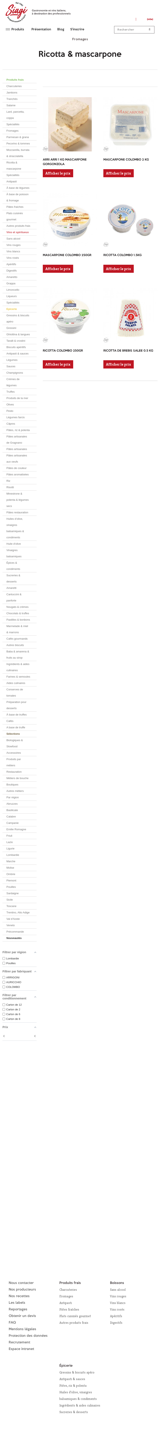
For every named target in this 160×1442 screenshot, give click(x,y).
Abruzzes (12, 803)
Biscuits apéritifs (16, 347)
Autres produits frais (18, 225)
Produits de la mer (17, 398)
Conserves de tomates (14, 692)
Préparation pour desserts (16, 705)
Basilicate (12, 810)
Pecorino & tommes (18, 143)
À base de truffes (16, 714)
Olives (10, 404)
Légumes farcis (15, 417)
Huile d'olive (13, 543)
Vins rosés (12, 257)
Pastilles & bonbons (18, 619)
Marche (10, 861)
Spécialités (12, 124)
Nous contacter (21, 1283)
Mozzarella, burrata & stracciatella (17, 153)
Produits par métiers (13, 762)
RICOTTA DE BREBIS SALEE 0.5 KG (128, 351)
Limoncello (12, 289)
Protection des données (28, 1335)
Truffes (10, 391)
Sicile (9, 899)
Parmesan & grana (17, 137)
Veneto (10, 925)
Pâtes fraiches (14, 206)
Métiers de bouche (17, 778)
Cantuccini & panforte (13, 597)
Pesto (9, 410)
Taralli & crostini (15, 340)
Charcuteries (14, 86)
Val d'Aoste (13, 918)
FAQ (12, 1322)
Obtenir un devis (22, 1316)
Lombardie (12, 854)
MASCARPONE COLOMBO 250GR (67, 255)
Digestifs (11, 270)
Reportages (18, 1309)
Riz (8, 480)
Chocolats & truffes (17, 613)
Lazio (9, 842)
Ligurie (10, 848)
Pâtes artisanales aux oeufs (16, 458)
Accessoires (13, 752)
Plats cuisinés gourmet (14, 216)
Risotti (10, 487)
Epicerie (11, 309)
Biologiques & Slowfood (14, 743)
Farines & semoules (18, 676)
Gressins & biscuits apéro (17, 318)
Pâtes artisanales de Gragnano (16, 439)
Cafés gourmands (17, 638)
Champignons (14, 372)
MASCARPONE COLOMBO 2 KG (126, 159)
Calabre (11, 816)
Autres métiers (15, 790)
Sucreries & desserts (13, 578)
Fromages (12, 130)
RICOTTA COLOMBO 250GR (63, 351)
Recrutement (19, 1342)
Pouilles (11, 886)
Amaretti (11, 587)
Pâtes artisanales (16, 449)
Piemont (11, 880)
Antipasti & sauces (17, 353)
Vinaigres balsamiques (13, 553)
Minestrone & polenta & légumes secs (17, 500)
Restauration (14, 771)
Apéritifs (11, 264)
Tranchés (12, 98)
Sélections (13, 733)
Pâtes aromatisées (17, 474)
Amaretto (11, 277)
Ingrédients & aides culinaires (17, 667)
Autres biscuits (15, 645)
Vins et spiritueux (17, 232)
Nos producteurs (22, 1289)
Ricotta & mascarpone (13, 165)
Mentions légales (22, 1329)
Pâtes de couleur (16, 468)
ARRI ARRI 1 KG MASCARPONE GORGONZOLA (65, 162)
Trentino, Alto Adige (18, 912)
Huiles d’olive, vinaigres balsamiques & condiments (15, 528)
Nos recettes (19, 1296)
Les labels (17, 1302)
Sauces (10, 366)
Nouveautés (14, 938)
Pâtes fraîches (69, 1309)
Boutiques (12, 784)
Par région (12, 797)
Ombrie (10, 874)
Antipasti (11, 181)
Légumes (11, 359)
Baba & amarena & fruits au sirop (17, 654)
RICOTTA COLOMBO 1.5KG (122, 255)
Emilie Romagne (16, 829)
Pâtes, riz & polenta (18, 430)
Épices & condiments (13, 565)
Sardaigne (12, 893)
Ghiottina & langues (18, 334)
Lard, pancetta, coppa (15, 114)
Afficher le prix (57, 173)
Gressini (11, 327)
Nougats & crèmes (17, 606)
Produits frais (15, 79)
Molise (10, 867)
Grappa (10, 283)
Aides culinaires (15, 683)
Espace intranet (21, 1349)
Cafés (9, 721)
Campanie (12, 822)
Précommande (15, 931)
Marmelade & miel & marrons (17, 629)
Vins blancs (13, 251)
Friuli (9, 835)
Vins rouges (13, 245)
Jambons (11, 92)
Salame (11, 105)
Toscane (11, 906)
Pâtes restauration (17, 512)
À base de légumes (17, 187)
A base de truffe (15, 727)
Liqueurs (11, 296)
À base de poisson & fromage (17, 197)
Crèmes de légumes (13, 382)
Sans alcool (13, 238)
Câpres (10, 423)
